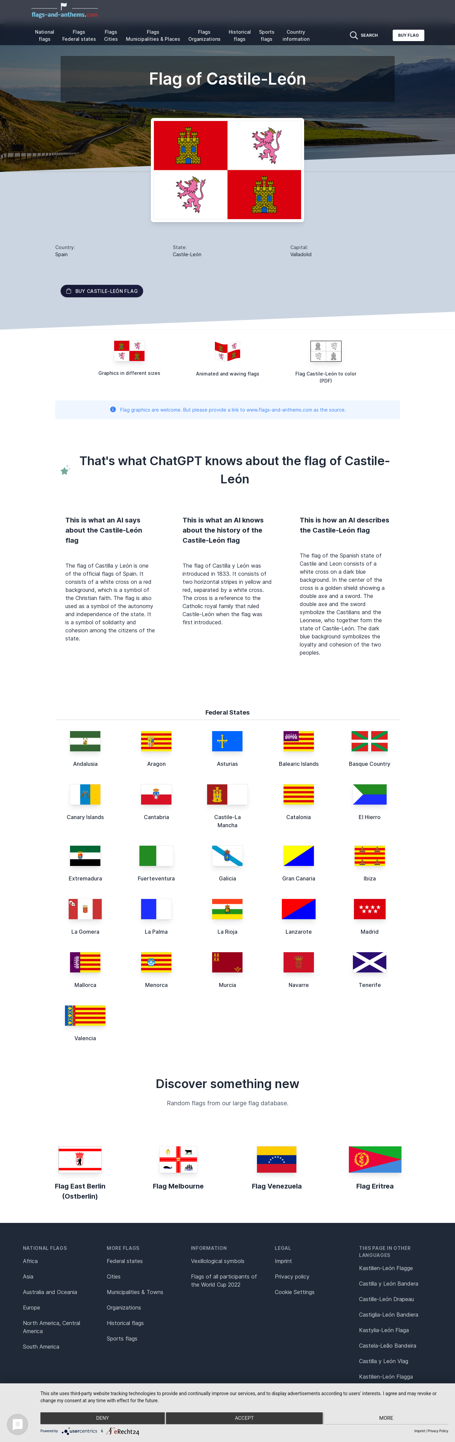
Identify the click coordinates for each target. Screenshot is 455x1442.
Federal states (125, 1261)
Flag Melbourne (178, 1186)
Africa (30, 1261)
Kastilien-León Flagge (386, 1268)
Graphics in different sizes (129, 373)
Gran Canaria (298, 878)
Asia (28, 1276)
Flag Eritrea (375, 1186)
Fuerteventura (156, 878)
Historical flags (240, 35)
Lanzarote (299, 931)
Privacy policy (292, 1276)
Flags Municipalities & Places (153, 35)
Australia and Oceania (50, 1292)
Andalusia (85, 763)
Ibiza (370, 878)
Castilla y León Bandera (388, 1283)
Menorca (156, 985)
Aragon (156, 763)
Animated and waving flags (227, 374)
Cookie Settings (295, 1292)
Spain (61, 254)
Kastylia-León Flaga (384, 1330)
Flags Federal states (79, 35)
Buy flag (408, 35)
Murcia (227, 985)
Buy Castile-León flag (102, 291)
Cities (114, 1276)
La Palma (156, 931)
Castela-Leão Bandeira (387, 1345)
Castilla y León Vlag (383, 1361)
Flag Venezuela (277, 1186)
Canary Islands (85, 817)
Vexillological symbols (218, 1261)
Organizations (124, 1307)
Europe (31, 1307)
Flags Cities (111, 35)
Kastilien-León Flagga (386, 1376)
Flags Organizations (204, 35)
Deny (101, 1419)
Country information (296, 35)
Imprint (283, 1261)
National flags (44, 35)
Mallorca (85, 985)
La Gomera (85, 931)
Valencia (85, 1038)
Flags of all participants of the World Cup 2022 (224, 1280)
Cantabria (156, 817)
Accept (244, 1419)
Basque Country (369, 763)
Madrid (370, 931)
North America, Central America (51, 1327)
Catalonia (298, 817)
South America (41, 1346)
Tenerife (370, 985)
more (387, 1419)
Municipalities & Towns (135, 1292)
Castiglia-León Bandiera (388, 1314)
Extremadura (85, 878)
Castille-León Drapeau (386, 1299)
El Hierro (370, 817)
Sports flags (266, 35)
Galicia (227, 878)
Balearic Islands (299, 763)
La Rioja (227, 931)
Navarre (299, 985)
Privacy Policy (437, 1431)
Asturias (227, 763)
